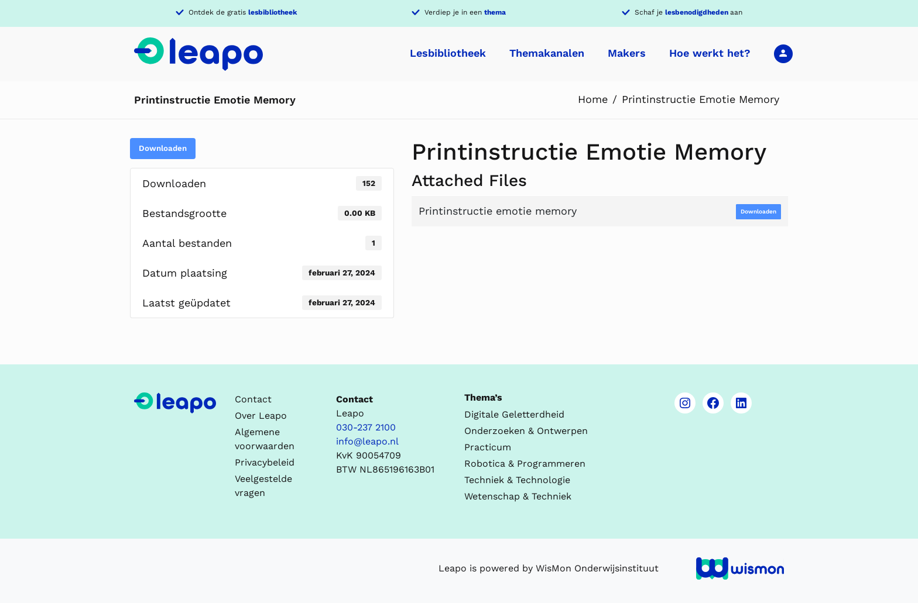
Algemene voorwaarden (264, 439)
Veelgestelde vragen (263, 485)
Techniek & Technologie (517, 479)
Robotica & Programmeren (524, 463)
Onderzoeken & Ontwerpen (526, 430)
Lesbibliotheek (448, 53)
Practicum (487, 447)
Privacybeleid (264, 462)
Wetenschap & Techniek (517, 496)
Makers (627, 53)
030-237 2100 (366, 427)
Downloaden (163, 148)
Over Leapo (261, 415)
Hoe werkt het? (710, 53)
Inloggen (783, 53)
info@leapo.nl (367, 441)
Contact (253, 399)
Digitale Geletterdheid (514, 414)
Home (593, 99)
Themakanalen (546, 53)
